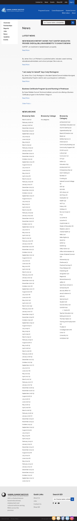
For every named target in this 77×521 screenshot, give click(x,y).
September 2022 (27, 227)
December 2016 (27, 388)
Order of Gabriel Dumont (67, 254)
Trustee (62, 327)
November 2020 (27, 283)
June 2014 (25, 458)
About (73, 13)
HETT (61, 203)
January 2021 (26, 277)
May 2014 (25, 461)
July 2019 (25, 328)
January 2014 (26, 467)
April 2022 (25, 235)
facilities (62, 175)
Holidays (62, 209)
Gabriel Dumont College (67, 181)
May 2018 (25, 345)
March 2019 (25, 337)
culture (62, 153)
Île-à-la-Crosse (64, 212)
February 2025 (26, 148)
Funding (62, 178)
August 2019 (26, 325)
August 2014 (26, 452)
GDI (61, 189)
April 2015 (25, 438)
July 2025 (25, 136)
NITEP (61, 243)
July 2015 (25, 433)
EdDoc (62, 161)
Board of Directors (65, 133)
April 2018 (25, 348)
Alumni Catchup (65, 127)
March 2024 (25, 179)
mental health (64, 231)
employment (64, 167)
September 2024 (27, 162)
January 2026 (26, 125)
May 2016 (25, 404)
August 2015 (26, 430)
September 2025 (27, 133)
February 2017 (26, 382)
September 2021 (27, 255)
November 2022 (27, 221)
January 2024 (26, 184)
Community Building (66, 144)
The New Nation (64, 319)
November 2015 (27, 421)
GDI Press (62, 195)
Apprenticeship (64, 130)
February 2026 (26, 122)
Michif (61, 240)
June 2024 (25, 170)
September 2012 (27, 478)
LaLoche (62, 220)
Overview (7, 23)
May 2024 (25, 173)
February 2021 (26, 275)
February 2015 (26, 441)
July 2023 (25, 201)
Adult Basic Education (66, 125)
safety (61, 282)
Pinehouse (63, 262)
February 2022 (26, 241)
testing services (64, 316)
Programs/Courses (43, 11)
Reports (6, 28)
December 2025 (27, 128)
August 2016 (26, 396)
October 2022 (26, 224)
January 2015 (26, 444)
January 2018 (26, 356)
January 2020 (26, 311)
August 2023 (26, 198)
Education (63, 164)
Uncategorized (64, 329)
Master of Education (65, 226)
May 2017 (25, 373)
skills (61, 296)
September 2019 (27, 323)
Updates (7, 37)
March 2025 (25, 145)
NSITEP (62, 246)
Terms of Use (5, 518)
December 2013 (27, 469)
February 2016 (26, 413)
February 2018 (26, 354)
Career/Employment (57, 11)
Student (62, 302)
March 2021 (25, 272)
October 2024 (26, 159)
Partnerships (8, 25)
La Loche (62, 217)
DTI (61, 158)
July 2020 (25, 294)
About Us (37, 498)
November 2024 (27, 156)
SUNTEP (62, 307)
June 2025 (25, 139)
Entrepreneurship (65, 170)
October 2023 (26, 193)
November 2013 (27, 472)
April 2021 (25, 269)
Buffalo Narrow (64, 139)
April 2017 (25, 376)
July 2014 (25, 455)
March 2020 (26, 306)
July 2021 (25, 261)
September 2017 (27, 365)
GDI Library (63, 192)
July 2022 (25, 229)
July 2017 (25, 368)
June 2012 (25, 481)
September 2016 (27, 393)
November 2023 (27, 190)
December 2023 (27, 187)
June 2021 (25, 263)
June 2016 (25, 402)
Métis (61, 234)
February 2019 (26, 340)
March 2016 (25, 410)
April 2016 (25, 407)
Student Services (70, 11)
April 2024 (25, 176)
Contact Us (39, 2)
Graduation (63, 198)
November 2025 (27, 131)
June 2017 (25, 371)
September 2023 (27, 196)
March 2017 (25, 379)
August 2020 (26, 292)
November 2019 (27, 317)
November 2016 (27, 390)
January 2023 (26, 215)
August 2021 (26, 258)
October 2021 (26, 252)
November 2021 (27, 249)
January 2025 (26, 150)
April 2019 (25, 334)
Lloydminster (64, 223)
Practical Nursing (65, 265)
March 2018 (25, 351)
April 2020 (25, 303)
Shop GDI (59, 2)
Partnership (63, 259)
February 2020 (26, 308)
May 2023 (25, 204)
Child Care (63, 142)
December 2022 (27, 218)
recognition (63, 273)
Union (61, 332)
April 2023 (25, 207)
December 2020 (27, 280)
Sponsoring (63, 299)
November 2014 (27, 450)
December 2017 (27, 359)
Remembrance (64, 279)
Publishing (63, 271)
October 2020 (26, 286)
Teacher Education (65, 313)
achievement (64, 122)
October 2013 (26, 475)
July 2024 (25, 167)
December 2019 (27, 314)
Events (52, 2)
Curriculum (63, 156)
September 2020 (27, 289)
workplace (63, 338)
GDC (61, 186)
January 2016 (26, 416)
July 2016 (25, 399)
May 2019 (25, 331)
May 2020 (25, 300)
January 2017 (26, 385)
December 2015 (27, 419)
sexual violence (64, 293)
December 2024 (27, 153)
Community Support (66, 147)
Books (61, 136)
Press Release (64, 268)
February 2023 (26, 213)
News (46, 2)
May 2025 (25, 142)
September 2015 (27, 427)
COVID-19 (63, 150)
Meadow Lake (64, 229)
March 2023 (25, 210)
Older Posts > (26, 103)
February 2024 (26, 181)
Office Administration (66, 251)
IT (60, 215)
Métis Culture (66, 13)
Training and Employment (67, 321)
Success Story (64, 304)
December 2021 (27, 246)
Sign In (72, 2)
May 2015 (25, 436)
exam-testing (64, 173)
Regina (62, 276)
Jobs (66, 2)
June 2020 (25, 297)
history (62, 206)
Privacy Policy (14, 518)
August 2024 (26, 165)
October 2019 (26, 320)
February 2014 (26, 464)
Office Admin (64, 248)
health (62, 200)
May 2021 (25, 266)
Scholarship (63, 288)
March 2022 (25, 238)
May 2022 (25, 232)
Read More (25, 50)
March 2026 (26, 119)
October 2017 (26, 362)
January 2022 (26, 244)
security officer (64, 290)
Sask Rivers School (65, 285)
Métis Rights (63, 237)
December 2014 (27, 447)
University (63, 335)
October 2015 (26, 424)
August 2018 (26, 342)
